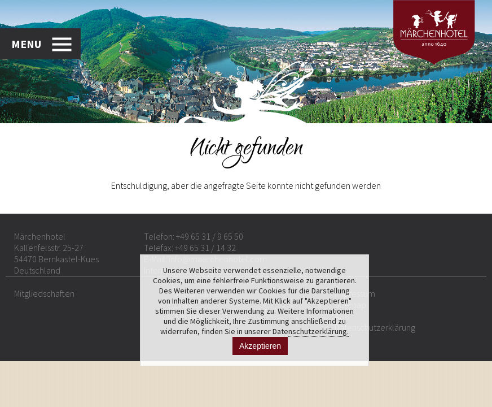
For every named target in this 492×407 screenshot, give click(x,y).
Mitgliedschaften (44, 293)
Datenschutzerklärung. (311, 331)
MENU (26, 44)
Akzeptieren (260, 345)
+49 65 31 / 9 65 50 (209, 236)
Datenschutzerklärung (375, 327)
